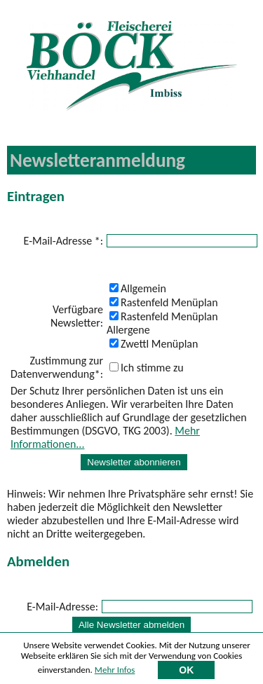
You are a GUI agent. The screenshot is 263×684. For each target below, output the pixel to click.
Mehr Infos (115, 671)
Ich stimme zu (146, 367)
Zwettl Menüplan (153, 343)
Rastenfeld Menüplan (163, 302)
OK (186, 671)
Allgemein (137, 288)
